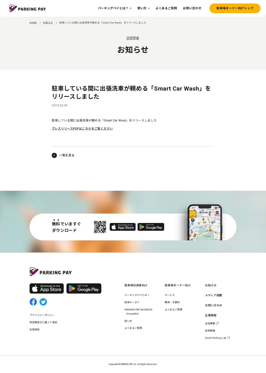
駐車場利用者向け (136, 285)
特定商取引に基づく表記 (43, 322)
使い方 (128, 321)
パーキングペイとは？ (137, 295)
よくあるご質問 (133, 328)
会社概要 (210, 323)
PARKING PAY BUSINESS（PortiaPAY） (139, 311)
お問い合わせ (213, 305)
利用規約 (35, 329)
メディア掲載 (213, 295)
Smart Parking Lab (215, 338)
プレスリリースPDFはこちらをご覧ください (82, 128)
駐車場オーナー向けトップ (234, 8)
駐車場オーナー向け (178, 285)
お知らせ (48, 22)
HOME (33, 22)
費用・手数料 (172, 302)
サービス (170, 295)
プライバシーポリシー (42, 315)
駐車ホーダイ (132, 302)
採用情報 (210, 330)
